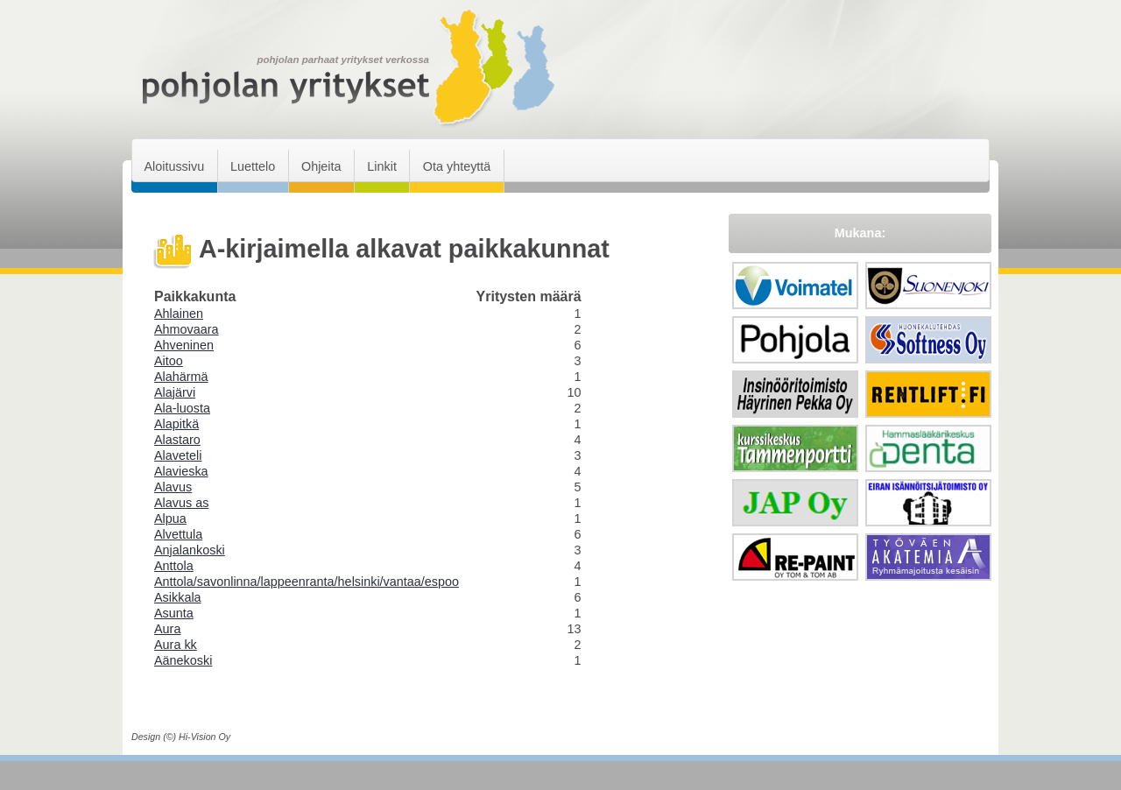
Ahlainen (178, 314)
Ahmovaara (186, 329)
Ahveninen (184, 345)
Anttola (174, 566)
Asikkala (177, 597)
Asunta (174, 613)
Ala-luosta (182, 408)
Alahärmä (181, 377)
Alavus (173, 487)
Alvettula (178, 534)
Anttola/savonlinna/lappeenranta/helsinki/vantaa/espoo (306, 582)
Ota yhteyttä (457, 166)
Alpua (170, 518)
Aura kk (175, 645)
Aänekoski (183, 660)
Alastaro (177, 440)
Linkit (382, 166)
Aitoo (168, 361)
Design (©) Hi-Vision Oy (180, 736)
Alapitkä (176, 424)
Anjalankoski (189, 550)
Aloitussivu (174, 166)
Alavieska (181, 471)
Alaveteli (177, 455)
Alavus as (181, 503)
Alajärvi (174, 392)
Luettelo (252, 166)
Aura (167, 629)
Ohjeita (321, 166)
